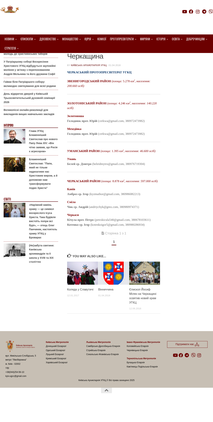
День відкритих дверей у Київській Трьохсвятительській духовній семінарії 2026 (29, 116)
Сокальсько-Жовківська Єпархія (102, 373)
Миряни (145, 39)
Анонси (8, 59)
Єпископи (27, 39)
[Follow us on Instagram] (197, 11)
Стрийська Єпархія (96, 368)
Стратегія (10, 48)
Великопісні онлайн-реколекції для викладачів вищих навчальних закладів (29, 130)
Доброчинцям (195, 39)
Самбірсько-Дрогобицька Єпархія (103, 364)
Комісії (101, 39)
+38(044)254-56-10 (14, 390)
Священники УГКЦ (134, 58)
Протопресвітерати (122, 39)
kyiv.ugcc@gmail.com (15, 394)
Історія (160, 39)
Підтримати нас (188, 19)
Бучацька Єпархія (136, 381)
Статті (7, 218)
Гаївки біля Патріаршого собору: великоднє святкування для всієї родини (30, 102)
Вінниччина (105, 308)
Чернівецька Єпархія (137, 368)
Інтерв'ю (8, 144)
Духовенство (47, 39)
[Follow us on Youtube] (184, 11)
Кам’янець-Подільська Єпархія (142, 385)
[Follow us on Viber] (211, 11)
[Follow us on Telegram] (204, 11)
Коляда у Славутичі (80, 308)
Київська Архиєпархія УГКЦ (89, 83)
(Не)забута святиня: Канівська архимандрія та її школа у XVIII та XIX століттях (41, 272)
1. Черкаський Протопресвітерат (92, 58)
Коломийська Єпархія (137, 364)
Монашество (70, 39)
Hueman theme (48, 414)
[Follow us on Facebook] (191, 11)
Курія (88, 39)
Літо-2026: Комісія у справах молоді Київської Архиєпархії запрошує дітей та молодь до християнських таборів (29, 68)
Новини (9, 39)
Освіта (176, 39)
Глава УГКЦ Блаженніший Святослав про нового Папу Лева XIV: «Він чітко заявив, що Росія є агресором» (43, 159)
